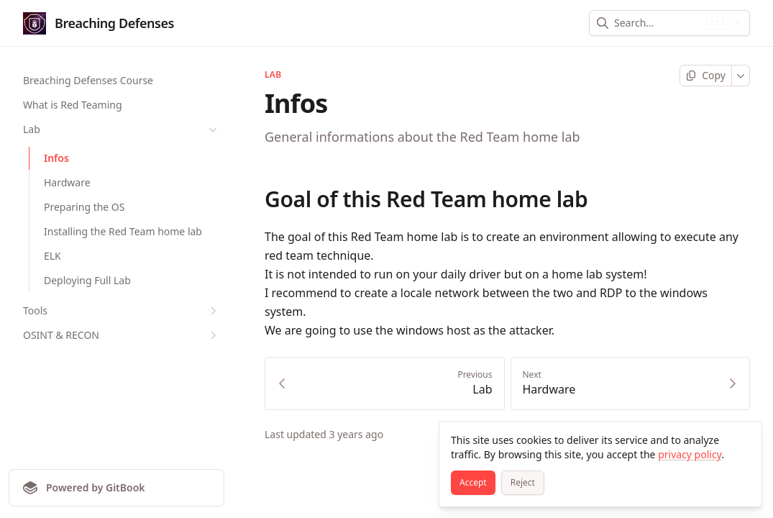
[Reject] (522, 483)
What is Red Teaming (72, 105)
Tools (121, 311)
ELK (52, 256)
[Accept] (473, 483)
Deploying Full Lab (87, 280)
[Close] (744, 438)
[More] (741, 75)
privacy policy (689, 454)
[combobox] (654, 23)
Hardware (67, 182)
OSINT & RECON (121, 335)
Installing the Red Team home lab (123, 231)
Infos (56, 158)
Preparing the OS (84, 207)
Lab (121, 129)
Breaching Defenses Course (88, 80)
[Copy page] (706, 75)
